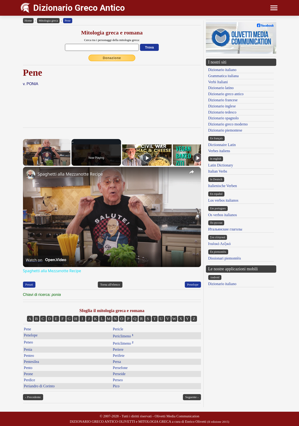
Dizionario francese (223, 100)
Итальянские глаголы (225, 229)
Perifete (119, 356)
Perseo (118, 380)
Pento (28, 368)
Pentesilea (31, 362)
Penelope (193, 284)
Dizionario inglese (222, 106)
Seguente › (192, 397)
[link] (30, 174)
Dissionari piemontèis (224, 258)
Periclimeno (123, 336)
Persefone (120, 368)
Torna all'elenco (110, 284)
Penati (29, 284)
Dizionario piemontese (225, 130)
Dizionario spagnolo (223, 118)
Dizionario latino (221, 88)
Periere (118, 349)
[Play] (147, 157)
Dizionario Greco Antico (79, 8)
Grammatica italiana (223, 76)
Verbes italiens (219, 151)
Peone (28, 374)
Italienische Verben (222, 186)
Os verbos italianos (222, 215)
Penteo (29, 356)
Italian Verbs (217, 171)
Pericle (118, 329)
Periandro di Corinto (39, 386)
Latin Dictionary (220, 165)
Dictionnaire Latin (222, 145)
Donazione (112, 58)
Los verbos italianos (223, 200)
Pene (68, 20)
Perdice (29, 380)
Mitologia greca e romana (112, 33)
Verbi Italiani (218, 82)
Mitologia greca (48, 20)
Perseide (119, 374)
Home (28, 20)
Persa (117, 362)
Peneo (28, 342)
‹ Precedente (33, 397)
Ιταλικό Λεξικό (219, 244)
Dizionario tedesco (222, 112)
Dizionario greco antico (226, 94)
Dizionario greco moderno (228, 124)
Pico (116, 386)
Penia (28, 349)
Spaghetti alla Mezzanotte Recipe (70, 174)
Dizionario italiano (222, 70)
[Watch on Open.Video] (46, 260)
